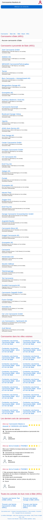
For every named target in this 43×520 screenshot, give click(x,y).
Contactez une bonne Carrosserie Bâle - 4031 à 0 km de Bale (32, 342)
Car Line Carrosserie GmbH (12, 314)
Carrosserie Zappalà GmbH (12, 292)
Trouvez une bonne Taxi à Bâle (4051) (11, 499)
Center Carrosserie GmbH (11, 142)
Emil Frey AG (7, 164)
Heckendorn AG (8, 256)
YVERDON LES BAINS (19, 426)
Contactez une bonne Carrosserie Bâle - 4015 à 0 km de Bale (11, 388)
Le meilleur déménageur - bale (8, 515)
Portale (4, 178)
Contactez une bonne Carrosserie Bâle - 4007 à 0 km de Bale (32, 357)
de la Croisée (14, 446)
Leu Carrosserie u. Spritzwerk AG (14, 321)
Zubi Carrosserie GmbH (11, 49)
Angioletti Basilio (8, 221)
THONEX (24, 446)
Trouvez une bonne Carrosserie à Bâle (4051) (9, 505)
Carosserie (6, 249)
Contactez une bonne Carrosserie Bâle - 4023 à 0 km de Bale (11, 411)
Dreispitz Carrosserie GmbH (12, 149)
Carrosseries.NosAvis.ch (11, 2)
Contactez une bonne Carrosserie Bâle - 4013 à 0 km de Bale (11, 380)
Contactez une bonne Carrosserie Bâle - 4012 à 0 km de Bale (32, 373)
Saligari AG (6, 171)
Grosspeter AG (7, 92)
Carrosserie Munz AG (10, 228)
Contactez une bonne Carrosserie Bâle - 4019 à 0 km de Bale (11, 404)
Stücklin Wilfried (8, 264)
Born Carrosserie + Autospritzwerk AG (16, 78)
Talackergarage (7, 271)
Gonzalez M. (6, 306)
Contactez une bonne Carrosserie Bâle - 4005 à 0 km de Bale (11, 365)
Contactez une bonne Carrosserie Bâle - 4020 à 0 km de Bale (32, 404)
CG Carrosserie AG (9, 157)
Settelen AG (6, 57)
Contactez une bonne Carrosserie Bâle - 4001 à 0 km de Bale (11, 342)
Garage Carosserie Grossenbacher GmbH (17, 214)
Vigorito (5, 121)
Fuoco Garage (7, 299)
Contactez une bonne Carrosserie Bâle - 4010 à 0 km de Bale (32, 350)
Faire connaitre (31, 511)
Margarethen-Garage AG (11, 85)
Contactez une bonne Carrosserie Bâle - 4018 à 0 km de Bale (32, 396)
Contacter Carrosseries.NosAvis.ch (19, 511)
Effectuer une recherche (21, 6)
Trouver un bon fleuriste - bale (14, 518)
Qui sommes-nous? (5, 511)
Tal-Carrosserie (7, 278)
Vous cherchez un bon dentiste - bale (24, 515)
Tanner (4, 71)
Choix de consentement (25, 513)
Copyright (17, 513)
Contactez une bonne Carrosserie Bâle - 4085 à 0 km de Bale (32, 380)
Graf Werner (6, 328)
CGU (13, 513)
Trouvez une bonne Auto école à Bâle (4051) (30, 505)
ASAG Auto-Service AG (10, 128)
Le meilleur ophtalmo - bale (28, 518)
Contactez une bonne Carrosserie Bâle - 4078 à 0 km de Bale (32, 411)
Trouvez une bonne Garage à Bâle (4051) (31, 499)
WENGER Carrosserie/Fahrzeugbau (15, 64)
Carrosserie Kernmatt (10, 107)
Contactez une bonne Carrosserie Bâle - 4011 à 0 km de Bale (11, 350)
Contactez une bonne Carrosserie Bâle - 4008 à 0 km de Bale (11, 357)
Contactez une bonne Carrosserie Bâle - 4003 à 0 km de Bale (11, 373)
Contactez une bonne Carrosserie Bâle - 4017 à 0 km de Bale (11, 396)
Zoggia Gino (6, 199)
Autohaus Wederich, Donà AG (13, 99)
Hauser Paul (6, 192)
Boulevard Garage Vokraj (11, 114)
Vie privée (38, 511)
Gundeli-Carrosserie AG (11, 285)
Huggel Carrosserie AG (10, 235)
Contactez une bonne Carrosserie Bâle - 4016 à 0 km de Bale (32, 388)
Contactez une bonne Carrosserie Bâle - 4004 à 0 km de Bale (32, 365)
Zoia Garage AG (8, 135)
